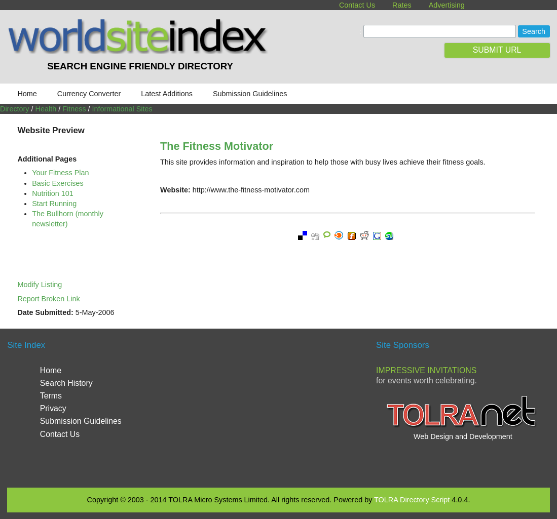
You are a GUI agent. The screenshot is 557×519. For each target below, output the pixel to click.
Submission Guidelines (250, 94)
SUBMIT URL (497, 50)
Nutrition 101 (52, 193)
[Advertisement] (278, 406)
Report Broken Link (48, 299)
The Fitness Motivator (216, 146)
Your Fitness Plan (60, 173)
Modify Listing (39, 285)
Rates (402, 5)
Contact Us (357, 5)
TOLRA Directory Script (412, 500)
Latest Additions (167, 94)
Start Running (54, 203)
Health (46, 109)
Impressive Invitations (426, 370)
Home (26, 94)
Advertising (447, 5)
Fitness (74, 109)
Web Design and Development (463, 436)
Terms (51, 395)
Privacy (53, 408)
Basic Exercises (58, 183)
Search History (66, 383)
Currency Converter (89, 94)
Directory (14, 109)
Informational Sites (122, 109)
